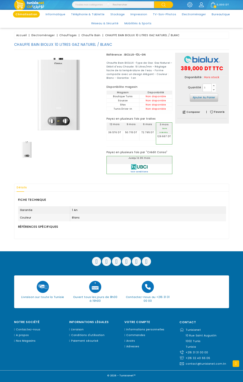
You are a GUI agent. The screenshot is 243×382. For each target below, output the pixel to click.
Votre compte (137, 322)
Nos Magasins (26, 341)
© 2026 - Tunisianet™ (121, 375)
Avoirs (130, 341)
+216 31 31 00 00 (197, 352)
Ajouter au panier (204, 97)
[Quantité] (207, 88)
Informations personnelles (145, 329)
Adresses (132, 346)
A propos (22, 335)
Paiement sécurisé (84, 341)
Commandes (135, 335)
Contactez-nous (28, 329)
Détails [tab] (22, 187)
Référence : (115, 55)
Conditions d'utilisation (88, 335)
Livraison (77, 329)
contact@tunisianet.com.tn (206, 364)
